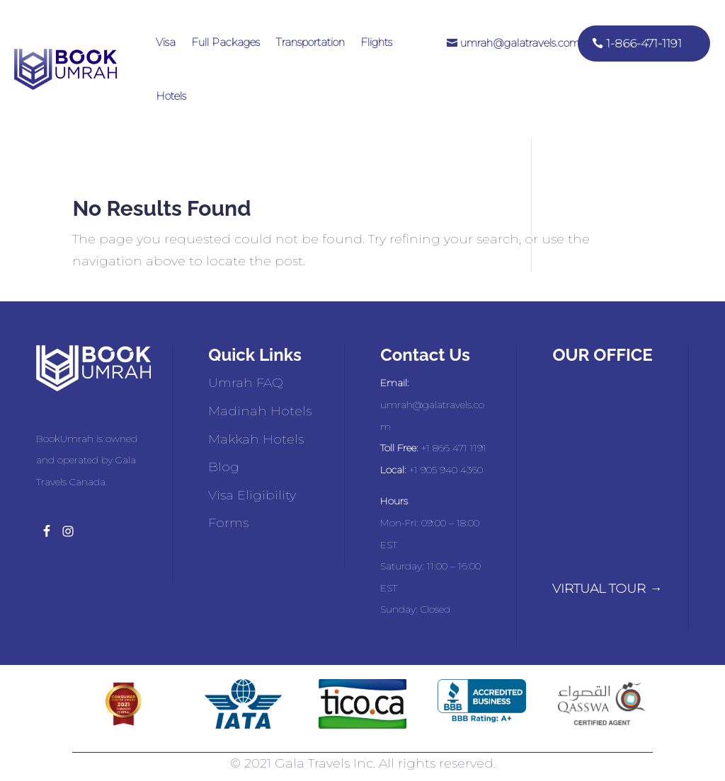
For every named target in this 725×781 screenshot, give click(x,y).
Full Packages (225, 42)
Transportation (310, 42)
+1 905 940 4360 (446, 469)
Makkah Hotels (256, 439)
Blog (223, 467)
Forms (228, 523)
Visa (166, 42)
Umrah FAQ (245, 382)
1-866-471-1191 (644, 43)
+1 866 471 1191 (453, 447)
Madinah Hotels (260, 411)
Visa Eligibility (252, 495)
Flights (376, 42)
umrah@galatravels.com (520, 43)
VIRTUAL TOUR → (607, 588)
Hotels (171, 96)
